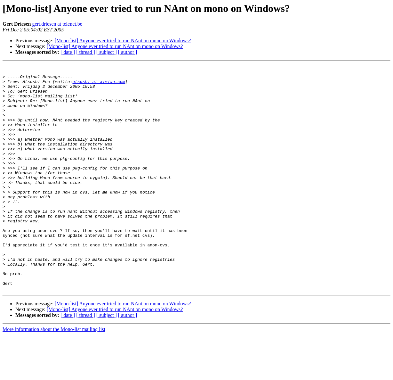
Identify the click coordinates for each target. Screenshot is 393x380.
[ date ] (67, 52)
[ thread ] (85, 52)
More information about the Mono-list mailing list (54, 374)
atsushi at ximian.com (98, 85)
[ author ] (127, 52)
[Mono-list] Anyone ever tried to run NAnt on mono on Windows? (123, 40)
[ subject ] (106, 52)
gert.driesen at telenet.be (57, 24)
